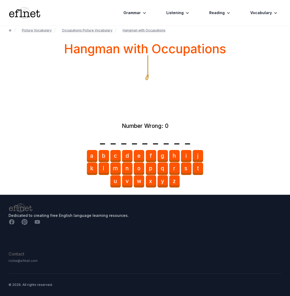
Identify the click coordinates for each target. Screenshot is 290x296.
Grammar (135, 12)
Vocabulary (264, 12)
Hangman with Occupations (144, 30)
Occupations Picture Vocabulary (87, 30)
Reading (220, 12)
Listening (178, 12)
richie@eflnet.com (23, 261)
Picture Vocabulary (37, 30)
